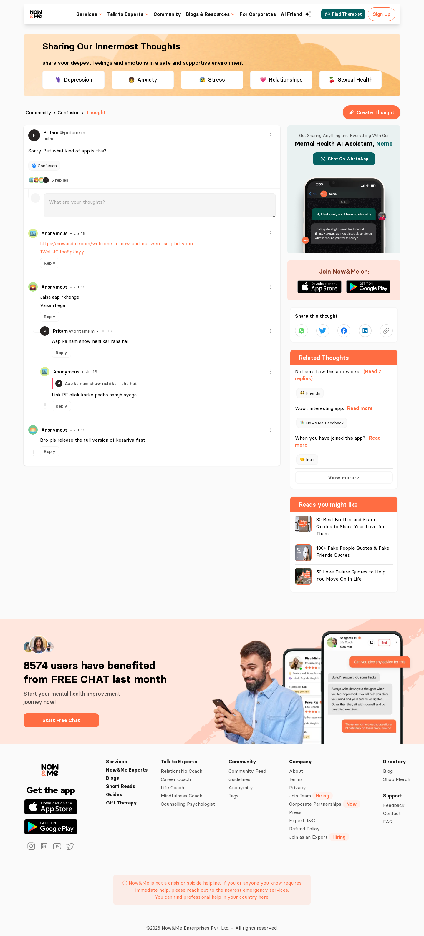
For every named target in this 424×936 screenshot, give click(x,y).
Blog (389, 766)
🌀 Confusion (44, 165)
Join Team (312, 790)
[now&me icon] (36, 14)
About (296, 766)
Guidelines (240, 774)
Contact (392, 808)
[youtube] (57, 841)
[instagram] (31, 841)
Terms (297, 774)
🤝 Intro (308, 459)
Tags (234, 791)
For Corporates (259, 14)
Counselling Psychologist (187, 799)
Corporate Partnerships (325, 799)
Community (171, 14)
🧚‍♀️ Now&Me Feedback (321, 422)
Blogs (112, 773)
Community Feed (248, 766)
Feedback (394, 800)
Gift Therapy (120, 798)
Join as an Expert (319, 832)
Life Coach (171, 782)
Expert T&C (302, 815)
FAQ (388, 817)
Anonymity (241, 782)
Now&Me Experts (126, 765)
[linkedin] (44, 841)
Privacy (298, 782)
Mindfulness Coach (181, 791)
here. (263, 892)
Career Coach (175, 774)
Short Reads (120, 781)
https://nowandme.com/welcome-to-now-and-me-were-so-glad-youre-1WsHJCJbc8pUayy (137, 243)
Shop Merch (397, 774)
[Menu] (271, 133)
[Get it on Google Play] (50, 822)
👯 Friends (310, 393)
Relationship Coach (181, 766)
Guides (114, 790)
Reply (49, 254)
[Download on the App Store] (50, 802)
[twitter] (70, 841)
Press (296, 807)
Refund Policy (305, 824)
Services (115, 757)
